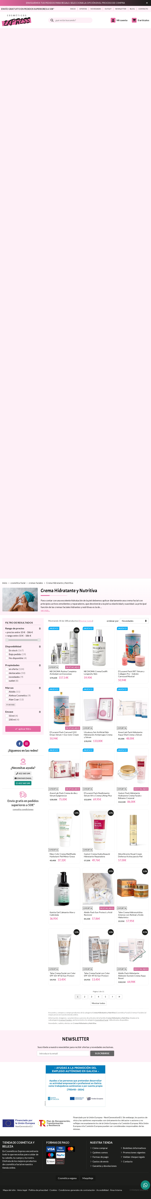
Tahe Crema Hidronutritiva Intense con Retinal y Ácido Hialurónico (130, 915)
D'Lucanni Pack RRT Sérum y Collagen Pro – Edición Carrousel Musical (131, 674)
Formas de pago (100, 1156)
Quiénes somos (100, 1152)
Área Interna (116, 1190)
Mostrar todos (85, 621)
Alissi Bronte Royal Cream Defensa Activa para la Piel (130, 855)
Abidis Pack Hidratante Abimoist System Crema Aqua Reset (132, 975)
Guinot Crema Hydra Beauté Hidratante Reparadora (97, 855)
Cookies (53, 1190)
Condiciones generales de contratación (77, 1190)
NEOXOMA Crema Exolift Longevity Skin (95, 672)
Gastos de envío (100, 1161)
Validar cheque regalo (134, 1156)
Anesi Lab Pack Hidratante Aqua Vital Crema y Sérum (130, 733)
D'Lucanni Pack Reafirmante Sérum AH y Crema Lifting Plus (98, 794)
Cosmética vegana (67, 1178)
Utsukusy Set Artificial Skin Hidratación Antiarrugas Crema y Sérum (98, 734)
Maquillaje (87, 1178)
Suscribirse (102, 1053)
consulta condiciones (23, 809)
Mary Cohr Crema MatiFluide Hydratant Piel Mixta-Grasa (63, 855)
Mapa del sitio (9, 1190)
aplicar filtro (24, 728)
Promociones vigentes (134, 1152)
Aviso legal (22, 1190)
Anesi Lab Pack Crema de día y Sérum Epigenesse (63, 794)
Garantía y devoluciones (104, 1165)
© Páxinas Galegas (139, 1190)
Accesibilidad (102, 1190)
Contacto (128, 1161)
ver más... (45, 610)
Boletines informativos (134, 1148)
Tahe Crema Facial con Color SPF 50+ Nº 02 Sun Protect (63, 974)
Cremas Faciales (65, 1020)
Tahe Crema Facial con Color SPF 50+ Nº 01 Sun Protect (97, 974)
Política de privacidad (38, 1190)
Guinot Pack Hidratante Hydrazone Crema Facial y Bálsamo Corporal (129, 795)
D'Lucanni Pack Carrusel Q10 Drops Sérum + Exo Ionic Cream (64, 733)
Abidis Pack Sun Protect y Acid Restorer (98, 913)
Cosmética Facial (101, 1020)
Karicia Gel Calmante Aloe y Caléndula (62, 913)
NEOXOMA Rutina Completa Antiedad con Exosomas (63, 672)
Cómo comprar (100, 1148)
